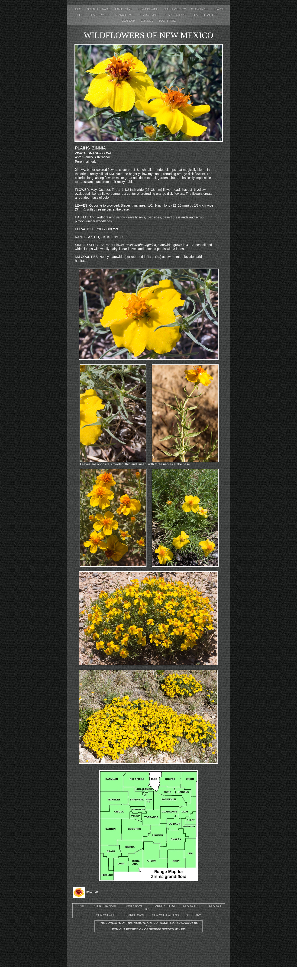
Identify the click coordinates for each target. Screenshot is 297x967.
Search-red (200, 9)
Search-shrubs (176, 14)
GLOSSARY (193, 915)
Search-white (100, 14)
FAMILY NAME (134, 906)
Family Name (124, 9)
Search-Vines (150, 14)
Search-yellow (175, 9)
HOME (80, 906)
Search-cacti (125, 14)
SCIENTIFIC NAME (105, 906)
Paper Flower (114, 245)
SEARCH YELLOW (163, 906)
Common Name (148, 9)
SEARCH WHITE (107, 915)
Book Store (167, 20)
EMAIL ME (147, 20)
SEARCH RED (192, 906)
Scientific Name (98, 9)
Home (78, 9)
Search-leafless (205, 14)
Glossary (128, 20)
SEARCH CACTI (135, 915)
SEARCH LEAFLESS (165, 915)
